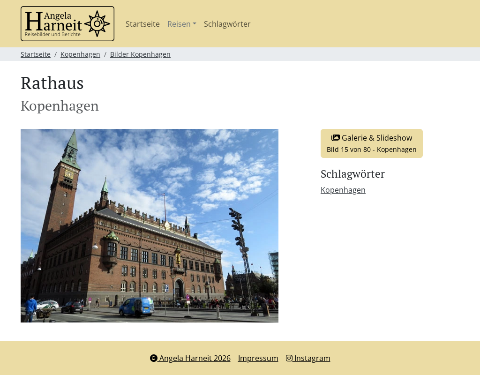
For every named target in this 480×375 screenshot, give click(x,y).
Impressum (258, 358)
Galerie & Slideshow (372, 143)
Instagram (308, 358)
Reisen (179, 24)
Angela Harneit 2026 (190, 358)
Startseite (143, 24)
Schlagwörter (227, 24)
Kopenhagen (80, 54)
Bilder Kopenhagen (140, 54)
